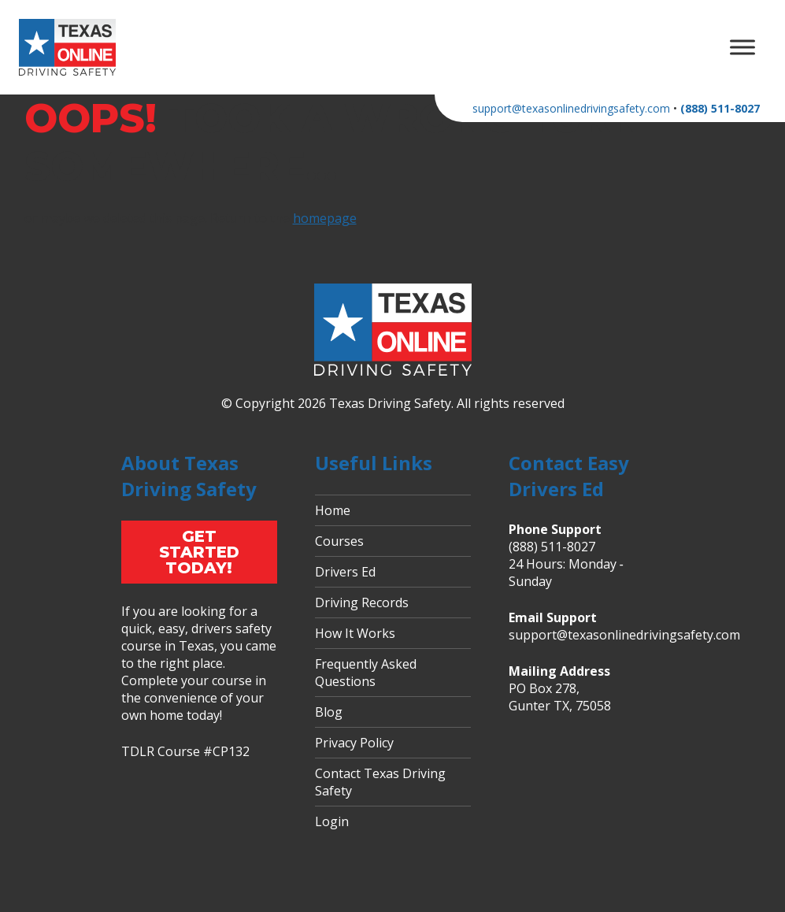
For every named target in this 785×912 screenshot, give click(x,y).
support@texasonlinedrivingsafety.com (571, 108)
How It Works (355, 633)
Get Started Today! (199, 552)
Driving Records (362, 602)
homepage (325, 218)
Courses (339, 541)
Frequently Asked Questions (366, 672)
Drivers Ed (345, 571)
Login (332, 821)
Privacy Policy (354, 742)
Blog (329, 712)
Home (332, 510)
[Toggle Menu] (742, 46)
